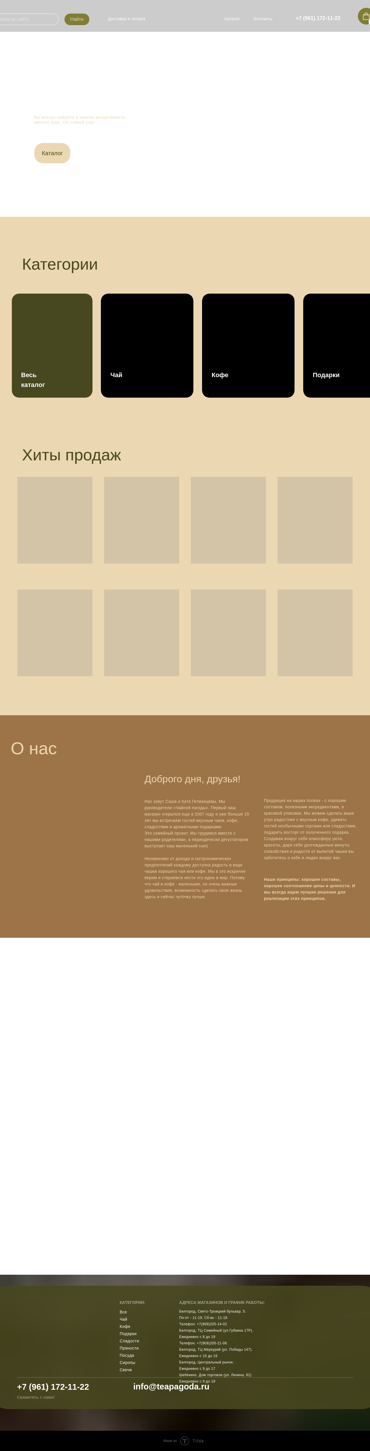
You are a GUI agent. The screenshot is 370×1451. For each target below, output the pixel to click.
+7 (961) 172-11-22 (53, 1386)
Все (123, 1312)
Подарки (128, 1333)
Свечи (126, 1369)
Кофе (125, 1326)
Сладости (129, 1341)
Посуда (127, 1355)
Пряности (129, 1348)
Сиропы (127, 1362)
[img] (185, 15)
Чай (123, 1319)
